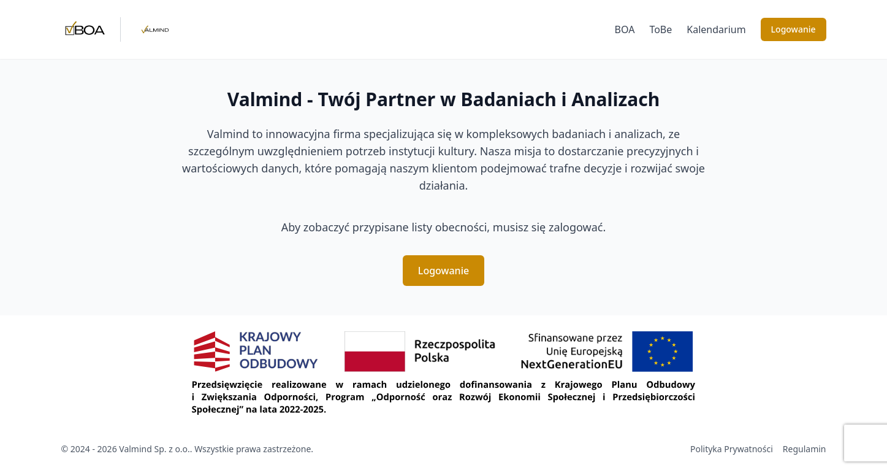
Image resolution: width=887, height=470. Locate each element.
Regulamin (804, 449)
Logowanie (793, 29)
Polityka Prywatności (731, 449)
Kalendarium (716, 29)
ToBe (660, 29)
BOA (625, 29)
